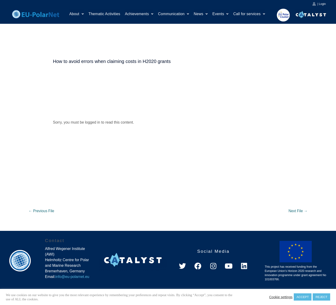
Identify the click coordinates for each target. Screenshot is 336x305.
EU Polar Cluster (280, 15)
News (201, 15)
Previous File (41, 211)
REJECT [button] (321, 297)
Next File (298, 211)
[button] (76, 15)
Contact (54, 240)
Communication (173, 15)
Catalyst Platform (311, 13)
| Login (321, 4)
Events (220, 15)
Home (36, 13)
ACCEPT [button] (303, 297)
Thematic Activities (104, 15)
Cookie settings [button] (280, 297)
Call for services (249, 15)
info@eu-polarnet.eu (72, 277)
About (76, 15)
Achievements (139, 15)
